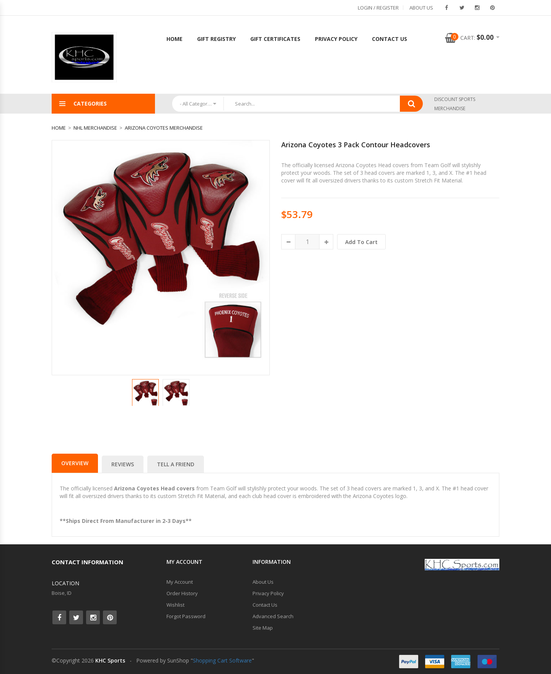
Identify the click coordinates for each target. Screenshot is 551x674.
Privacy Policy (336, 38)
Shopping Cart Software (222, 660)
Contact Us (389, 38)
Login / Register (378, 7)
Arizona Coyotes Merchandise (164, 127)
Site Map (263, 627)
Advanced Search (273, 616)
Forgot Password (185, 616)
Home (174, 38)
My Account (179, 581)
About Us (421, 7)
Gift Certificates (275, 38)
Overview (74, 463)
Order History (182, 593)
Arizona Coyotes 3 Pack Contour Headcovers (355, 144)
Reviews (122, 464)
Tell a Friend (175, 464)
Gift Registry (216, 38)
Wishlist (175, 604)
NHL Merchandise (95, 127)
